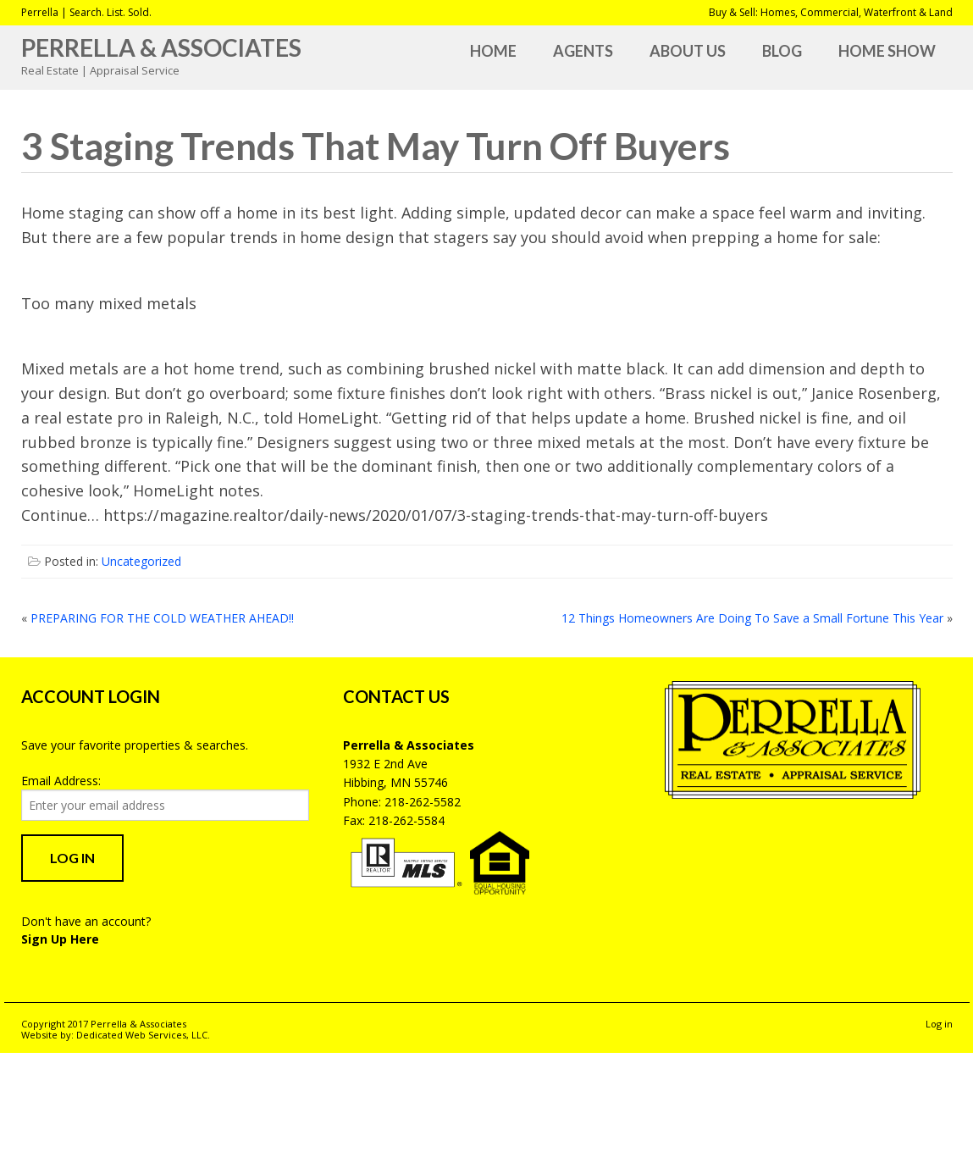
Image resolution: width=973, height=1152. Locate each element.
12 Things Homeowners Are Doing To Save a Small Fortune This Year (752, 618)
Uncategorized (141, 561)
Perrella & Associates (161, 47)
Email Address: (61, 781)
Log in (939, 1023)
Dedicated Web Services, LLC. (143, 1034)
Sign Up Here (60, 939)
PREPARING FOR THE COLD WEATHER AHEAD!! (162, 618)
